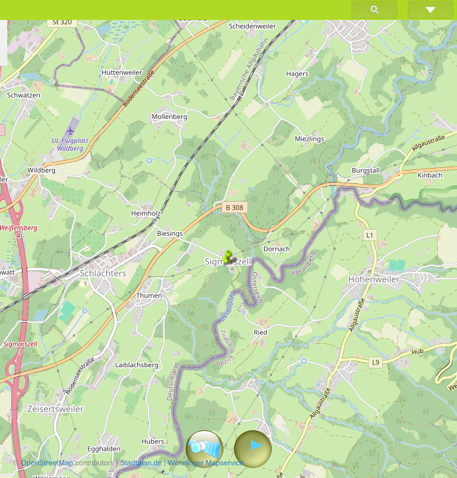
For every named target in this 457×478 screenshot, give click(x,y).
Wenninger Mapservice (205, 463)
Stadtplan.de (141, 463)
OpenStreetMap (47, 463)
